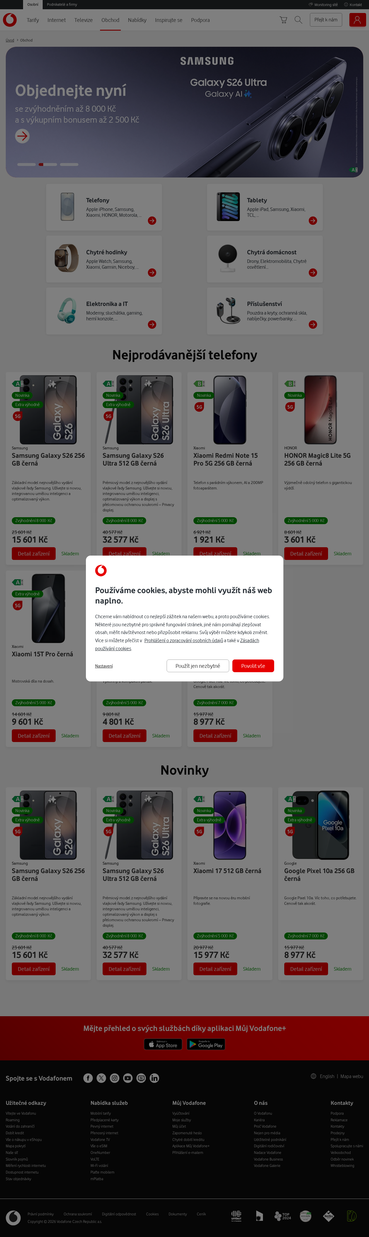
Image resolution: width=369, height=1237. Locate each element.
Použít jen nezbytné (198, 665)
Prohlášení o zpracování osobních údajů (183, 640)
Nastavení (104, 666)
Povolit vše (253, 665)
